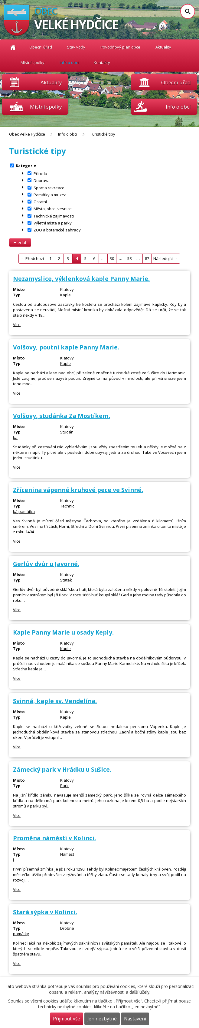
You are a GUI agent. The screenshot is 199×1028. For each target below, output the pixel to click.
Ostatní (40, 201)
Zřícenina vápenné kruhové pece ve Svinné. (78, 490)
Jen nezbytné (102, 1019)
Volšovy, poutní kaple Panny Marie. (66, 347)
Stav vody (76, 47)
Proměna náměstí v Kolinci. (54, 838)
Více (17, 324)
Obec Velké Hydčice (12, 47)
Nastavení (135, 1019)
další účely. (139, 992)
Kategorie (26, 165)
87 (147, 258)
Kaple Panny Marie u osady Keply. (63, 632)
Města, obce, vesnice (53, 208)
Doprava (42, 180)
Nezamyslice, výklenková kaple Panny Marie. (81, 279)
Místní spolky (32, 62)
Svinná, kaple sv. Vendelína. (55, 701)
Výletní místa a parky (53, 222)
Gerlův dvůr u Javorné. (46, 564)
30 (112, 258)
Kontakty (102, 62)
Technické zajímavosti (54, 215)
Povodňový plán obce (120, 47)
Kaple (65, 295)
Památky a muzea (50, 194)
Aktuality (51, 82)
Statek (66, 580)
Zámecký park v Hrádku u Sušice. (62, 769)
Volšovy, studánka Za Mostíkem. (61, 416)
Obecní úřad (40, 47)
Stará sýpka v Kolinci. (45, 912)
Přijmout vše (66, 1019)
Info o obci (69, 62)
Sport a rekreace (49, 187)
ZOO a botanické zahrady (57, 230)
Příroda (40, 173)
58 (129, 258)
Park (64, 785)
